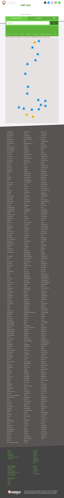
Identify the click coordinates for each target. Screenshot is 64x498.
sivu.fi (34, 472)
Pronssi (9, 479)
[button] (54, 18)
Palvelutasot (10, 458)
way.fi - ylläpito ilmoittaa (13, 457)
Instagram (35, 469)
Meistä (9, 452)
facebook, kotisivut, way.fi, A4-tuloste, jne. (26, 14)
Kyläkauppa (35, 458)
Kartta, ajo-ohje (11, 475)
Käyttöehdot (10, 454)
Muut (34, 463)
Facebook (35, 467)
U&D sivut (26, 5)
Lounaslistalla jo (11, 473)
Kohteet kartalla (11, 470)
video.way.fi (35, 470)
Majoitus (35, 452)
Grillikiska (35, 461)
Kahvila (34, 455)
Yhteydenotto (11, 455)
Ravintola (35, 454)
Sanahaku (10, 469)
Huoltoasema (36, 460)
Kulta (9, 482)
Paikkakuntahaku (11, 467)
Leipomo (35, 457)
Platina (9, 484)
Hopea (9, 481)
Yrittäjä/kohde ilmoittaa (13, 472)
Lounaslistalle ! (36, 473)
